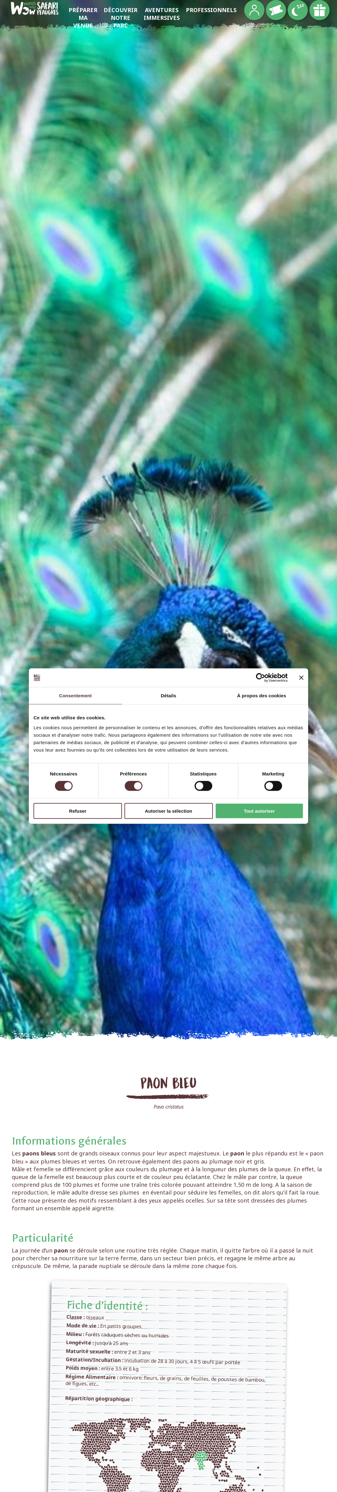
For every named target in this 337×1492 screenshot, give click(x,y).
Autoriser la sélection (168, 810)
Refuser (78, 810)
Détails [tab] (168, 695)
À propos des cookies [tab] (261, 695)
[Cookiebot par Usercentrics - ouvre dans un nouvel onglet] (260, 677)
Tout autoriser (259, 810)
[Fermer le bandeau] (301, 678)
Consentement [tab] (75, 695)
